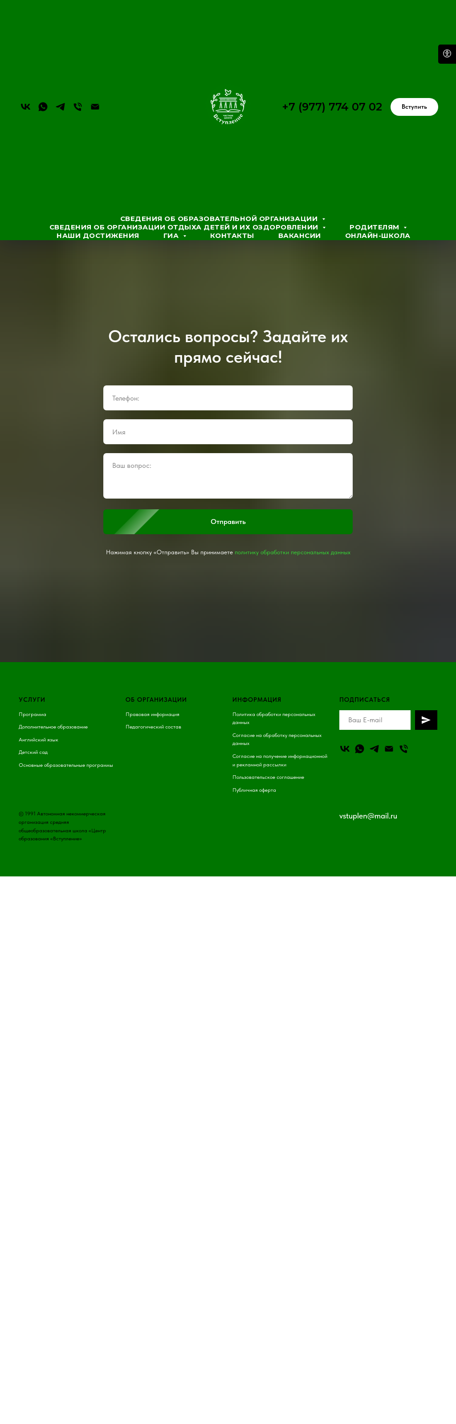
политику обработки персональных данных (292, 552)
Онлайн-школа (378, 235)
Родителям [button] (375, 227)
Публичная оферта (254, 790)
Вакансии (299, 235)
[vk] (25, 106)
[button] (414, 107)
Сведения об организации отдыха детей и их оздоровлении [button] (185, 227)
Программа (32, 714)
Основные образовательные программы (66, 765)
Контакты (232, 235)
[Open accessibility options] (447, 54)
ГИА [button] (172, 235)
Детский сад (33, 752)
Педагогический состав (153, 727)
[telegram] (60, 106)
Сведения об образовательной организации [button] (220, 218)
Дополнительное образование (53, 727)
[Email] (389, 748)
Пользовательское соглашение (268, 777)
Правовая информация (152, 714)
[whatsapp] (43, 106)
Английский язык (38, 740)
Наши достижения (98, 235)
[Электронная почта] (95, 106)
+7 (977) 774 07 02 (332, 106)
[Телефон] (77, 106)
